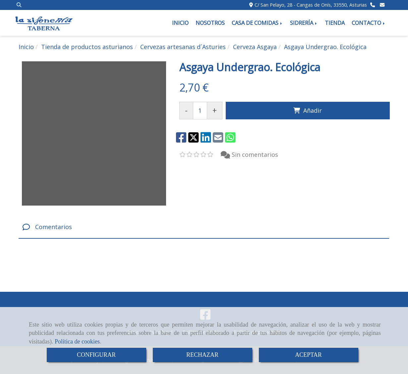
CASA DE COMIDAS (257, 23)
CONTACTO (369, 23)
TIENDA (335, 23)
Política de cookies (77, 341)
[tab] (204, 227)
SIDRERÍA (304, 23)
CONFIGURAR (96, 354)
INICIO (180, 23)
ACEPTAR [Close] (308, 354)
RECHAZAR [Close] (202, 354)
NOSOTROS (210, 23)
